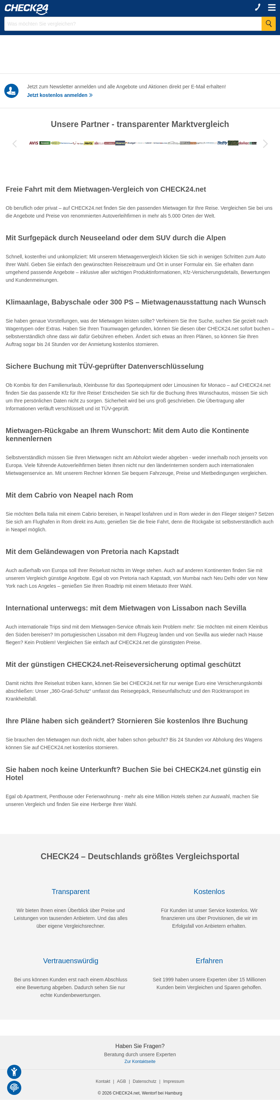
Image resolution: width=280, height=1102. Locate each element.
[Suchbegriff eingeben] (140, 24)
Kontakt (103, 1083)
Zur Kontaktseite (140, 1063)
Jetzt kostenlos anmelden (60, 95)
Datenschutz (145, 1083)
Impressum (173, 1083)
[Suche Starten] (269, 24)
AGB (121, 1083)
